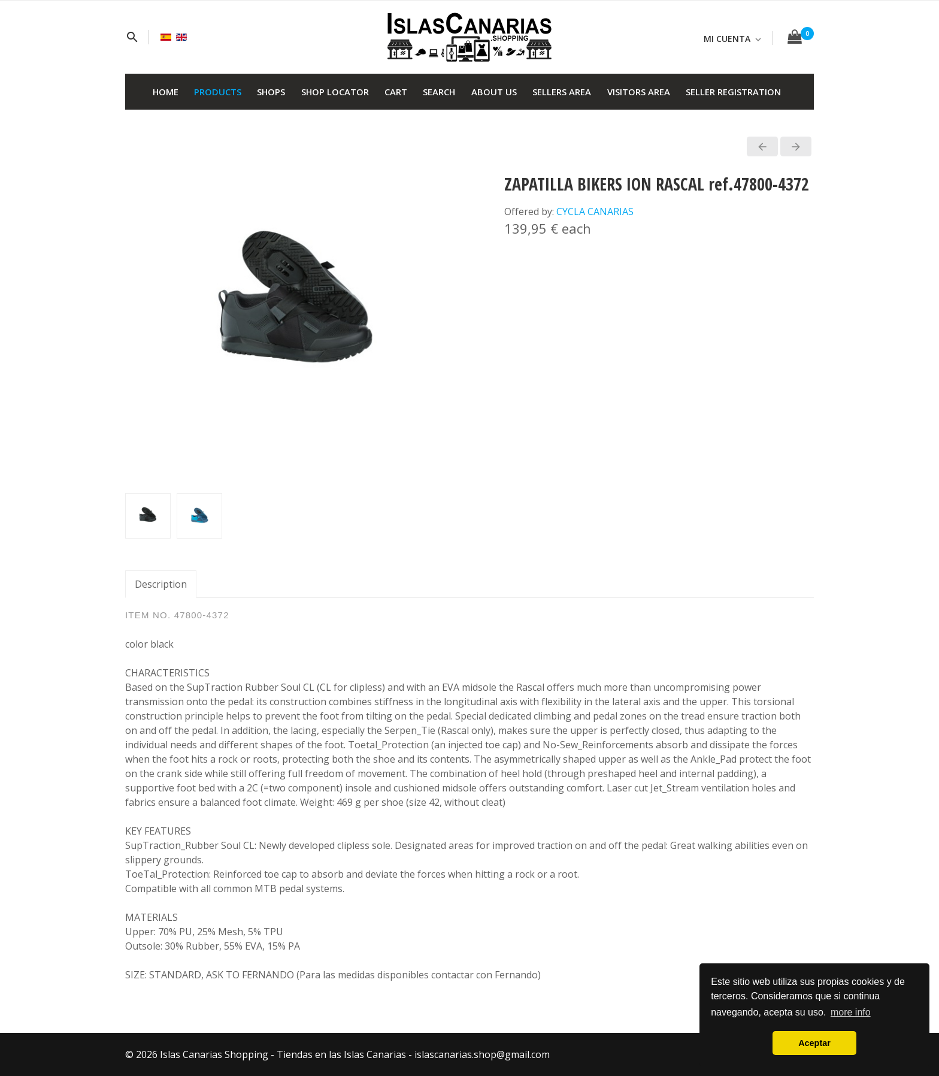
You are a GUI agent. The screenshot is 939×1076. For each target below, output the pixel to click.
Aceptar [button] (814, 1043)
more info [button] (851, 1012)
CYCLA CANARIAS (595, 211)
